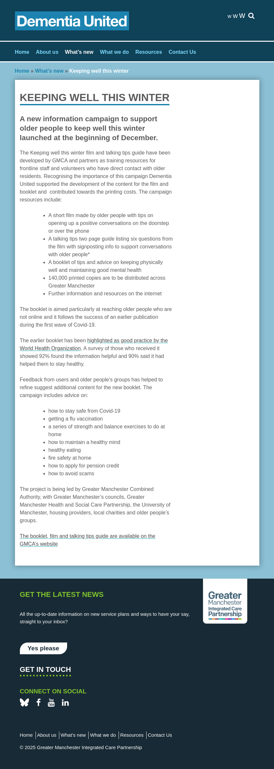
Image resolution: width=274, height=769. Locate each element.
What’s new (79, 52)
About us (47, 52)
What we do (114, 52)
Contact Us (182, 52)
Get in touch (45, 669)
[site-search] (251, 16)
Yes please (43, 648)
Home (22, 52)
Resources (149, 52)
